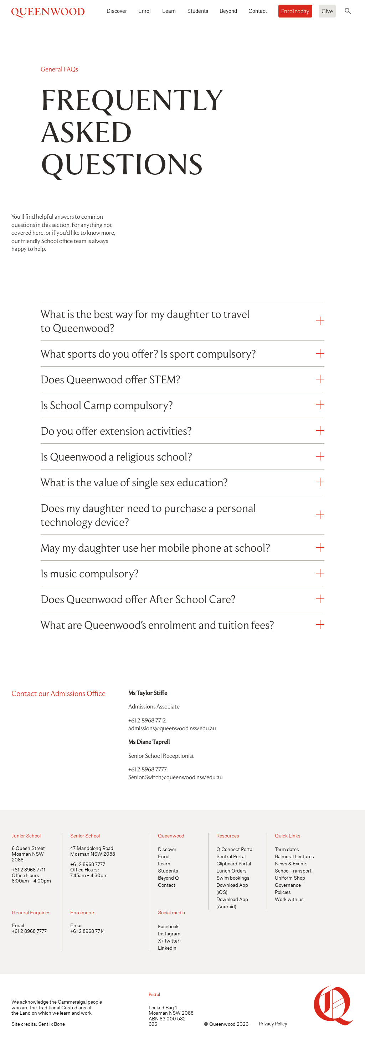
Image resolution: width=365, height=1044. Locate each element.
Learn (169, 11)
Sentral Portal (231, 856)
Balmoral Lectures (294, 856)
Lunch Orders (231, 870)
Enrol (144, 11)
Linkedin (167, 948)
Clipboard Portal (233, 863)
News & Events (291, 863)
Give (327, 11)
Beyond (228, 11)
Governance (288, 885)
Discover (117, 11)
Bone (59, 1024)
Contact (257, 11)
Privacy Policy (273, 1023)
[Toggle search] (348, 11)
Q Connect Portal (234, 849)
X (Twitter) (169, 941)
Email (18, 925)
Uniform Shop (290, 878)
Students (197, 11)
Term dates (287, 849)
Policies (283, 892)
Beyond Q (168, 878)
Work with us (289, 899)
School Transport (293, 870)
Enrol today (295, 11)
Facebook (168, 926)
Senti (44, 1024)
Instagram (169, 933)
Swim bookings (233, 878)
